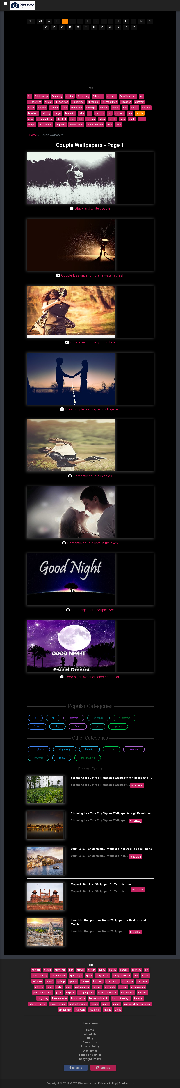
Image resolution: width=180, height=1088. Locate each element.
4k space (126, 101)
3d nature (98, 96)
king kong (43, 998)
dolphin (91, 119)
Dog (57, 726)
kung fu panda (86, 992)
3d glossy (57, 96)
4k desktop (62, 101)
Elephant (133, 749)
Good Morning (88, 758)
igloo (49, 987)
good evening (58, 975)
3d (29, 96)
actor (31, 107)
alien (64, 107)
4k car (48, 101)
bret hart (33, 113)
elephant (60, 124)
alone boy (76, 107)
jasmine (123, 987)
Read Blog (137, 785)
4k (141, 96)
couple (139, 113)
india (59, 987)
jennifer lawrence (42, 992)
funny (102, 969)
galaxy (112, 969)
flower (80, 969)
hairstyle (37, 981)
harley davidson (121, 975)
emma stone (76, 124)
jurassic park (138, 987)
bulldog (46, 113)
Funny (78, 726)
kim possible (78, 998)
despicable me (45, 119)
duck (122, 119)
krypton (70, 992)
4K (40, 21)
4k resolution (110, 101)
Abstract (74, 717)
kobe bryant (127, 992)
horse (145, 975)
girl (146, 969)
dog (72, 119)
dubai (102, 119)
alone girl (91, 107)
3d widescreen (128, 96)
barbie (134, 107)
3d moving (83, 96)
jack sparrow (82, 987)
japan (59, 992)
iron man (97, 981)
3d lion (70, 96)
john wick (110, 987)
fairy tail (36, 969)
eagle (132, 119)
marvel (94, 1004)
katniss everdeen (107, 992)
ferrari (47, 969)
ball (125, 107)
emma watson (95, 124)
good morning (39, 975)
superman (94, 1009)
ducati (112, 119)
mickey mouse (57, 1004)
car (89, 113)
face (118, 124)
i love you (127, 981)
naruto (116, 1004)
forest (91, 969)
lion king (138, 998)
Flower (37, 726)
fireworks (60, 969)
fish (71, 969)
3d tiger (111, 96)
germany (136, 969)
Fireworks (38, 758)
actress (42, 107)
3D (31, 21)
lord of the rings (121, 998)
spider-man (65, 1009)
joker (68, 987)
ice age (85, 981)
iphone (39, 987)
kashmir (142, 992)
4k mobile (93, 101)
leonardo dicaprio (98, 998)
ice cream (142, 981)
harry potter (102, 975)
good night (76, 975)
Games (118, 726)
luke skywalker (38, 1004)
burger (57, 113)
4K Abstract (124, 717)
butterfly (70, 113)
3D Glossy (39, 749)
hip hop (61, 981)
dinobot (61, 119)
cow (30, 119)
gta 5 (89, 975)
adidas (54, 107)
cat (109, 113)
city (130, 113)
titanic (107, 1009)
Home (33, 135)
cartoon (99, 113)
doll (81, 119)
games (124, 969)
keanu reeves (59, 998)
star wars (80, 1009)
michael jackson (78, 1004)
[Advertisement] (90, 58)
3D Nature (98, 717)
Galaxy (61, 758)
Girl (97, 726)
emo (109, 124)
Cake (111, 749)
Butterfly (89, 749)
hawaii (49, 981)
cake (81, 113)
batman (146, 107)
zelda (118, 1009)
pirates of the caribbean (137, 1004)
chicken (119, 113)
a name (104, 107)
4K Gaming (64, 749)
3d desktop (41, 96)
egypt (31, 124)
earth (142, 119)
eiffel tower (45, 124)
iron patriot (112, 981)
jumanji (97, 987)
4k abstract (34, 101)
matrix (105, 1004)
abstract (139, 101)
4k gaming (78, 101)
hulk (136, 975)
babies (115, 107)
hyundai (73, 981)
